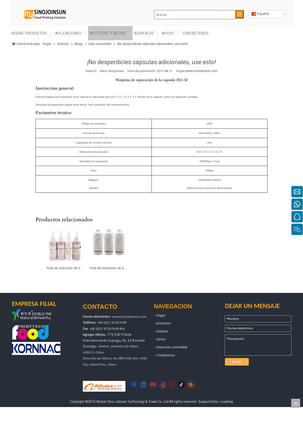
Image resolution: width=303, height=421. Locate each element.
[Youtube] (153, 384)
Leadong (226, 401)
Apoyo (161, 339)
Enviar (236, 362)
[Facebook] (134, 384)
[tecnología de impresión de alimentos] (30, 332)
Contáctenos (165, 355)
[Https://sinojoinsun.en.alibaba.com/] (104, 386)
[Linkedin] (143, 384)
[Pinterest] (172, 384)
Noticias (162, 331)
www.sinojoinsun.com (202, 71)
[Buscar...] (195, 14)
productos (163, 323)
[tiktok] (181, 384)
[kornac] (36, 348)
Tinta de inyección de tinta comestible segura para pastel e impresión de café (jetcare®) (65, 268)
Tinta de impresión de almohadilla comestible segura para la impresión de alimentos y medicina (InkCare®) (108, 268)
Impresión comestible (171, 347)
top (295, 403)
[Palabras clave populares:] (240, 14)
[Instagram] (162, 384)
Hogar (160, 315)
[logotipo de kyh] (39, 316)
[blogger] (191, 384)
